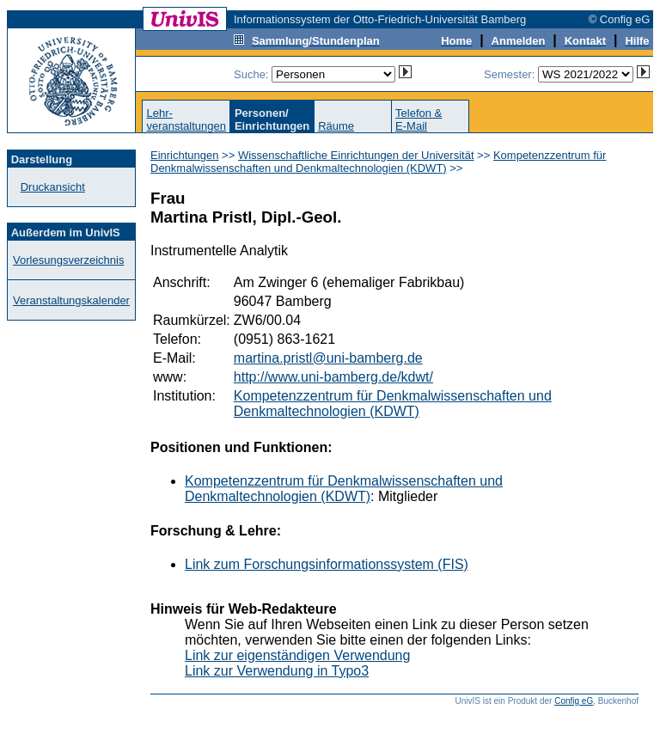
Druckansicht (53, 186)
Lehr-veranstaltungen (186, 119)
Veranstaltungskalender (71, 300)
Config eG (573, 701)
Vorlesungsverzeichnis (68, 260)
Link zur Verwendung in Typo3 (277, 671)
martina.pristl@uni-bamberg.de (328, 358)
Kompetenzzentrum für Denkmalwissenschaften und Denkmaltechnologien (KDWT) (378, 161)
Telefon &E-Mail (418, 119)
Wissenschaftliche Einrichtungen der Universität (356, 155)
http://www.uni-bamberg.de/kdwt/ (333, 377)
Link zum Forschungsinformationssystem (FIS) (326, 564)
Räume (336, 125)
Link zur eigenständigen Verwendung (297, 655)
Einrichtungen (184, 155)
